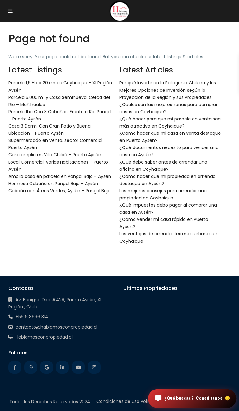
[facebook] (14, 367)
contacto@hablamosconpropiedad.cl (56, 327)
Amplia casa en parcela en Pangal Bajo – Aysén (59, 176)
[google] (46, 367)
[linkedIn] (62, 367)
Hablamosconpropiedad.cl (44, 337)
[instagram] (94, 367)
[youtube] (78, 367)
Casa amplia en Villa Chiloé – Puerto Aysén (54, 155)
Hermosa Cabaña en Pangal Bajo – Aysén (53, 183)
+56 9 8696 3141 (32, 317)
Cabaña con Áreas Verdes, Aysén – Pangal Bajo (59, 191)
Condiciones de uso (117, 401)
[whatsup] (30, 367)
